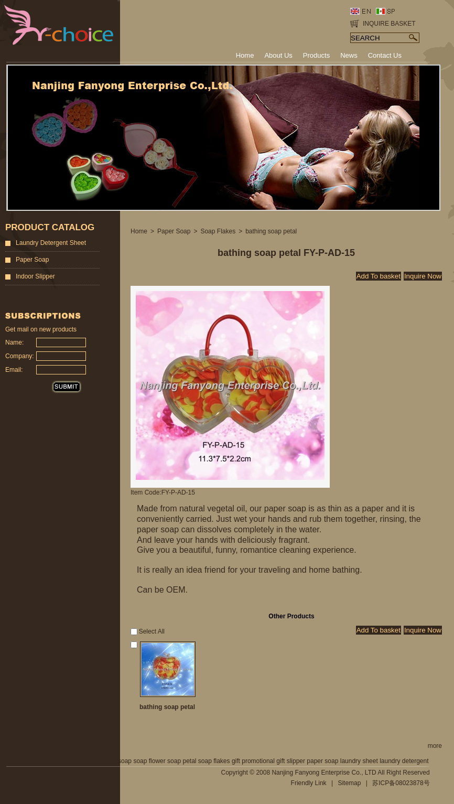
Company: (17, 356)
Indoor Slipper (35, 276)
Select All (152, 631)
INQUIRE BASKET (389, 23)
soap (125, 761)
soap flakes (214, 761)
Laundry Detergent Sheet (51, 242)
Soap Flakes (217, 231)
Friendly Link (309, 783)
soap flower (149, 761)
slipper (296, 761)
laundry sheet (359, 761)
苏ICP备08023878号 (400, 783)
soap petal (181, 761)
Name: (14, 342)
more (435, 745)
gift (236, 761)
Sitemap (349, 783)
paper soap (322, 761)
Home (139, 231)
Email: (14, 369)
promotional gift (263, 761)
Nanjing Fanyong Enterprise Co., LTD (324, 772)
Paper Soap (32, 259)
